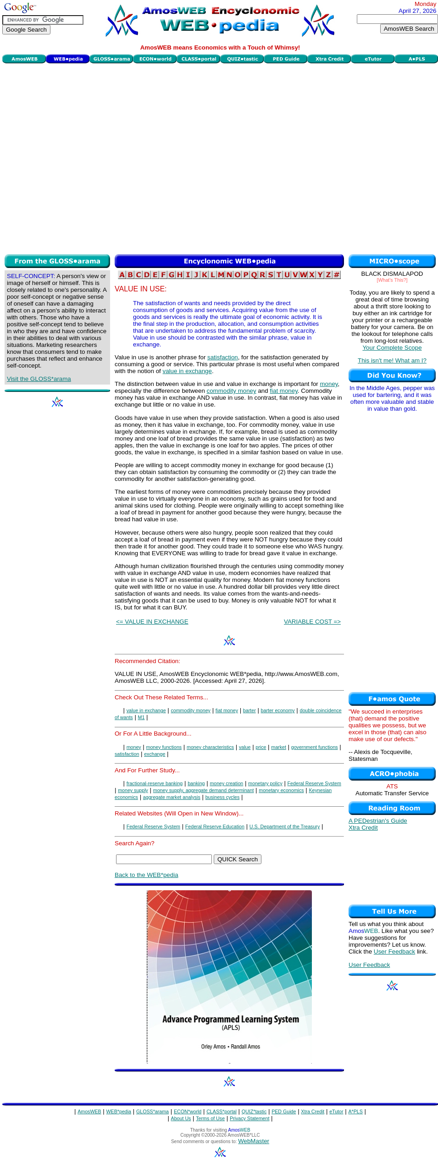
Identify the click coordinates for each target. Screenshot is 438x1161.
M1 (141, 717)
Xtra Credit (363, 827)
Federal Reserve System (314, 783)
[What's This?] (392, 280)
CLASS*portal (221, 1111)
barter (249, 710)
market (278, 747)
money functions (164, 747)
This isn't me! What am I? (392, 360)
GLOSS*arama (152, 1111)
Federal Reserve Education (214, 826)
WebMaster (253, 1141)
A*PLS (355, 1111)
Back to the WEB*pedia (146, 874)
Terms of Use (210, 1118)
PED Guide (284, 1111)
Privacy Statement (249, 1118)
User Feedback (394, 951)
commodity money (231, 390)
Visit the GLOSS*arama (39, 378)
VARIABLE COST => (312, 621)
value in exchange (186, 371)
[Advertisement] (92, 158)
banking (196, 783)
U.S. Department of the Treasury (284, 826)
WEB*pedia (119, 1111)
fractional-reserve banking (155, 783)
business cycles (222, 797)
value (244, 747)
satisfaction (222, 357)
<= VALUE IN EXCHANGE (152, 621)
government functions (314, 747)
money (329, 383)
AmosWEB (89, 1111)
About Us (181, 1118)
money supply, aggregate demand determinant (203, 790)
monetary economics (281, 790)
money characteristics (210, 747)
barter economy (278, 710)
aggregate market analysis (171, 797)
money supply (133, 790)
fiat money (284, 390)
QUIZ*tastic (254, 1111)
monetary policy (265, 783)
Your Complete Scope (391, 347)
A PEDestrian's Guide (378, 820)
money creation (226, 783)
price (260, 747)
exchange (154, 754)
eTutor (336, 1111)
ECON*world (187, 1111)
